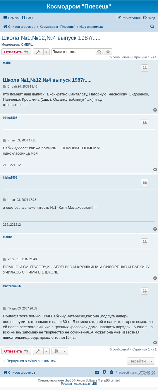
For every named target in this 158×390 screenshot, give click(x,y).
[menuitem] (27, 17)
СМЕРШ (27, 44)
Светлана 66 (12, 286)
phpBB (69, 380)
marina (8, 237)
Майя (7, 63)
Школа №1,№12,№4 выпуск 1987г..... (51, 38)
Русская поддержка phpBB (79, 383)
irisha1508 (10, 117)
